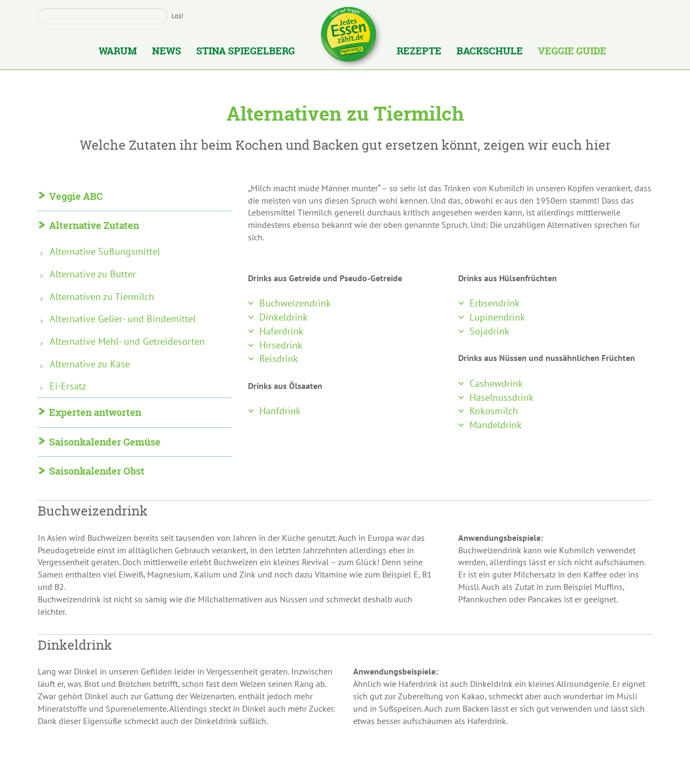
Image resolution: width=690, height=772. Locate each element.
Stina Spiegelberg (245, 52)
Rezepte (419, 52)
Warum (118, 52)
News (166, 52)
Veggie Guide (572, 52)
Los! (177, 15)
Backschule (490, 52)
